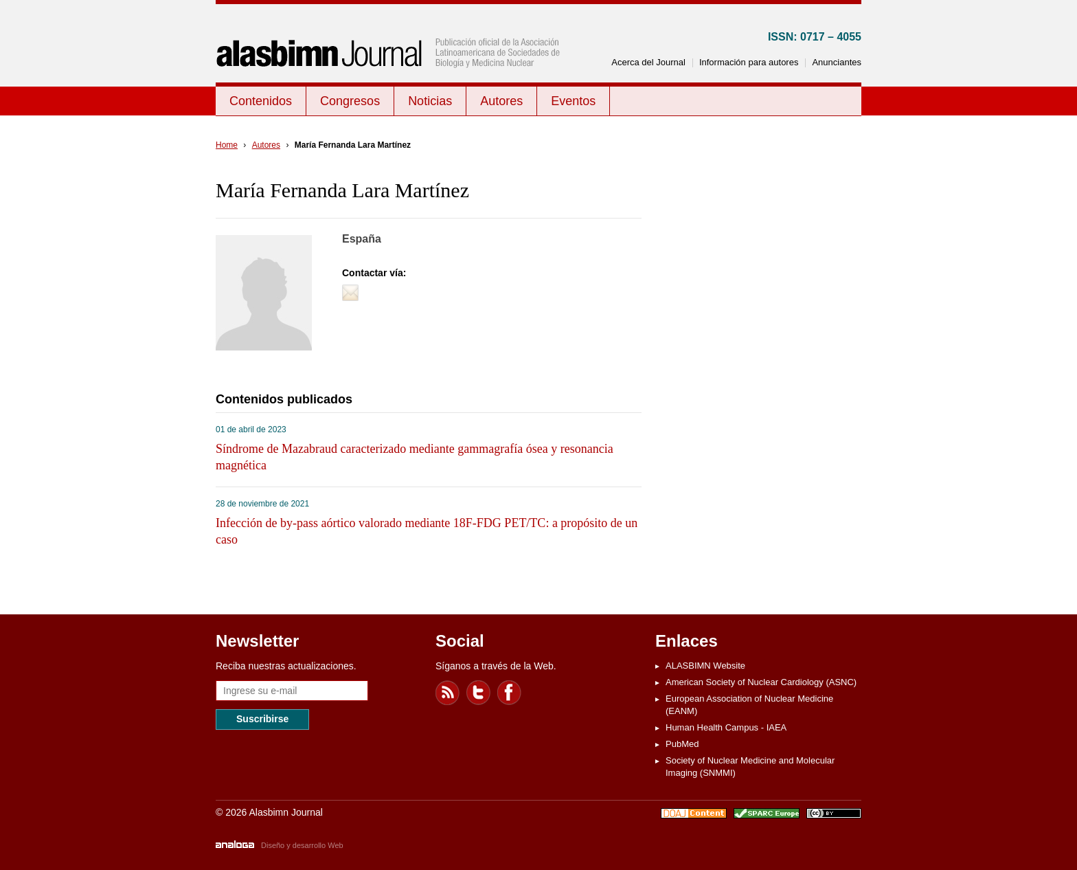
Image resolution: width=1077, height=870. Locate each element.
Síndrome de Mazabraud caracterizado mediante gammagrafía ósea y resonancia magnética (414, 457)
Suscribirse (262, 718)
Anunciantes (836, 62)
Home (227, 145)
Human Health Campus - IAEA (726, 727)
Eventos (573, 101)
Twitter (478, 692)
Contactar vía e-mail (350, 293)
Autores (501, 101)
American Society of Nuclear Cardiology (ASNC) (761, 682)
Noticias (430, 101)
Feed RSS (447, 692)
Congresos (350, 101)
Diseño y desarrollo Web (302, 845)
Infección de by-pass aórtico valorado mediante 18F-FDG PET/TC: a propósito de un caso (426, 531)
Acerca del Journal (648, 62)
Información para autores (749, 62)
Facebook (509, 692)
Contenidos (260, 101)
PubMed (682, 744)
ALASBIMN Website (705, 665)
